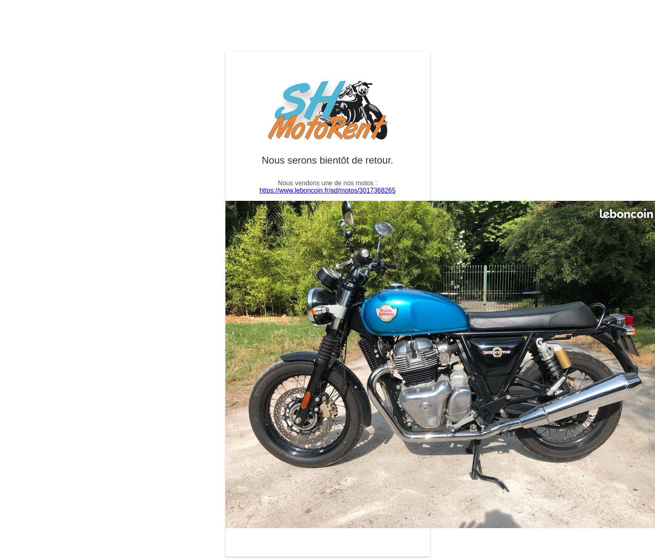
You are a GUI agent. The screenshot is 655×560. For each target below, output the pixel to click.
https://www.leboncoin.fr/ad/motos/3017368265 (327, 190)
